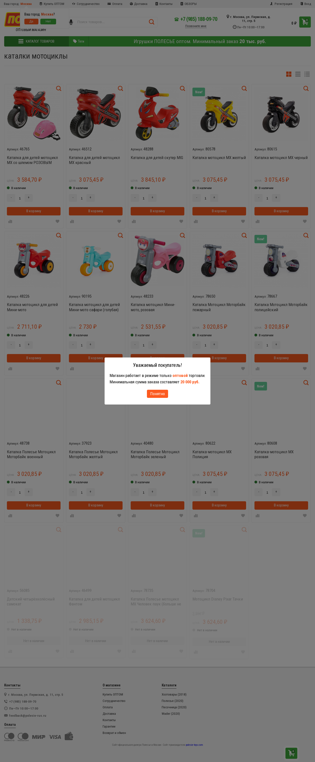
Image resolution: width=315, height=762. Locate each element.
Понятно (157, 393)
